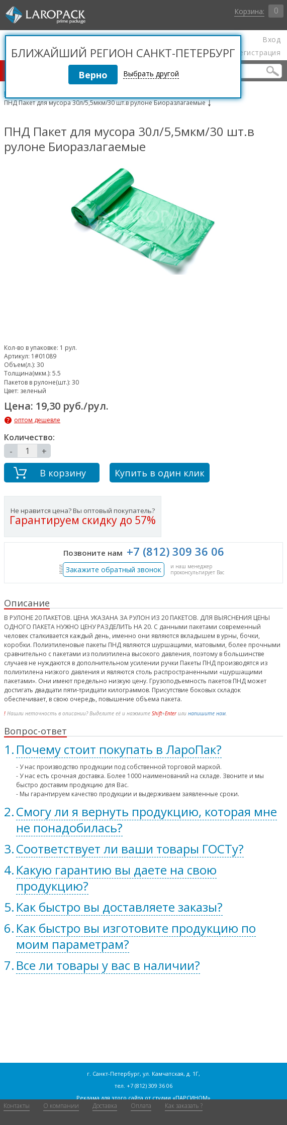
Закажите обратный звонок (113, 569)
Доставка (104, 1105)
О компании (61, 1105)
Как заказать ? (184, 1105)
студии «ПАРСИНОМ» (181, 1097)
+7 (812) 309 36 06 (175, 551)
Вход (271, 39)
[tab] (143, 749)
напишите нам (207, 713)
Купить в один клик (160, 473)
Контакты (17, 1105)
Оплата (141, 1105)
